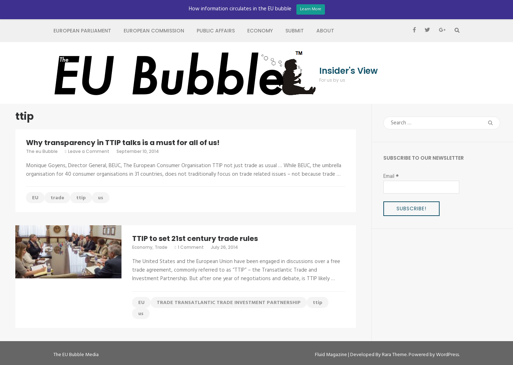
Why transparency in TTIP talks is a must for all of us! (122, 143)
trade (57, 198)
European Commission (154, 30)
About (325, 30)
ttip (81, 198)
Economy (260, 30)
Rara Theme (394, 355)
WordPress (447, 355)
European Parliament (82, 30)
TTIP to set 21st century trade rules (195, 238)
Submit (294, 30)
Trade (161, 247)
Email (391, 176)
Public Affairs (216, 30)
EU (35, 198)
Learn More (310, 9)
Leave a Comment (88, 151)
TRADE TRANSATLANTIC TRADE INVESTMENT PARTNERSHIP (229, 303)
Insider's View (348, 71)
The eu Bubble (42, 151)
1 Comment (191, 247)
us (100, 198)
